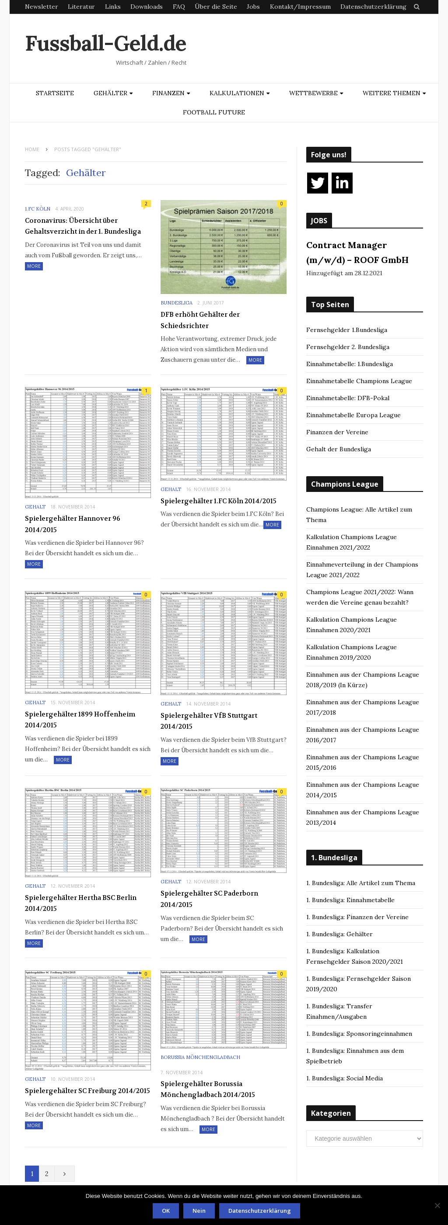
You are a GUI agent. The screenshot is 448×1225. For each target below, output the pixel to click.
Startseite (55, 93)
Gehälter (110, 93)
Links (113, 6)
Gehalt (35, 507)
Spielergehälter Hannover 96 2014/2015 (72, 524)
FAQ (179, 6)
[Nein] (437, 1205)
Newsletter (41, 6)
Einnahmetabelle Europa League (353, 415)
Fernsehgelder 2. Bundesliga (347, 347)
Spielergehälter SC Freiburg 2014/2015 (87, 1091)
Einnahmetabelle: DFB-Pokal (347, 398)
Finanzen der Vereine (337, 432)
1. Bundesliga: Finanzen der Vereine (357, 917)
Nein (199, 1211)
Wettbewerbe (313, 93)
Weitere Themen (391, 93)
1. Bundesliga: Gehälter (339, 934)
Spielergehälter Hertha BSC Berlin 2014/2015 (80, 903)
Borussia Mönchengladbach (200, 1057)
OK (166, 1211)
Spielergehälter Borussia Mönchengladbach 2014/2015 (208, 1090)
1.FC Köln (37, 209)
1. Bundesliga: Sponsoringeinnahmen (359, 1034)
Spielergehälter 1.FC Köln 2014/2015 (218, 501)
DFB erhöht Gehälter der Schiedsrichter (200, 320)
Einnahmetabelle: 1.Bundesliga (349, 364)
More (34, 266)
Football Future (214, 112)
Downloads (146, 6)
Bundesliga (176, 303)
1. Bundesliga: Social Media (344, 1078)
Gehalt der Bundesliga (338, 449)
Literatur (81, 6)
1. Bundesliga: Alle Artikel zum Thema (360, 883)
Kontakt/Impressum (300, 6)
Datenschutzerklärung (373, 6)
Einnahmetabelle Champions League (359, 381)
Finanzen (168, 93)
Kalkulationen (237, 93)
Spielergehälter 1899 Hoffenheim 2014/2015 (80, 720)
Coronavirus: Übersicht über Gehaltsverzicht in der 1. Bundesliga (83, 226)
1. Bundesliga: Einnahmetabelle (350, 900)
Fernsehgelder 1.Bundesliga (346, 330)
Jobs (253, 6)
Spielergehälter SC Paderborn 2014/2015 (209, 899)
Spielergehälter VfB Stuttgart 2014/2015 (209, 721)
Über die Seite (216, 6)
